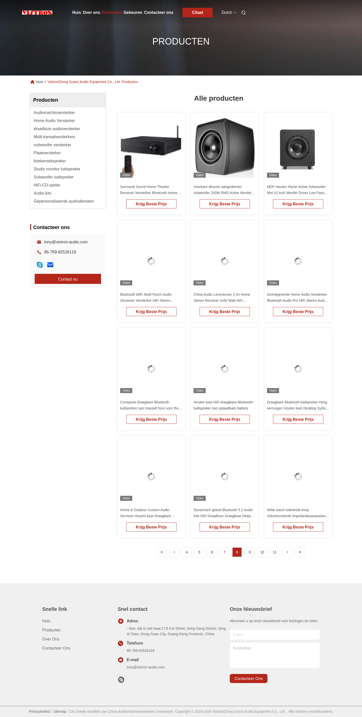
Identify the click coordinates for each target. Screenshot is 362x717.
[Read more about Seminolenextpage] (161, 552)
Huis (76, 12)
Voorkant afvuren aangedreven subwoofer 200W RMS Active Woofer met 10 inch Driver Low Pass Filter (222, 193)
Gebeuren (133, 12)
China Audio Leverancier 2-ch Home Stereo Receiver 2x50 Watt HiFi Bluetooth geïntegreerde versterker (222, 300)
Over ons (91, 12)
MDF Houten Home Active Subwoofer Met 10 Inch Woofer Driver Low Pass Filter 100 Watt (296, 193)
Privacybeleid (39, 711)
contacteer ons (249, 678)
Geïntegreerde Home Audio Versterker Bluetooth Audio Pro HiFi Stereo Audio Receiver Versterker (297, 300)
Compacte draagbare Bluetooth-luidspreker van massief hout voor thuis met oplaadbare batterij (150, 408)
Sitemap (60, 711)
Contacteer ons (158, 12)
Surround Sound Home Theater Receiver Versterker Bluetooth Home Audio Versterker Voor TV (148, 193)
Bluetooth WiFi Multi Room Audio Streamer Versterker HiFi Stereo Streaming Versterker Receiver (146, 300)
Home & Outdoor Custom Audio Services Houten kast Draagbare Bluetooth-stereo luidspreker (145, 516)
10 (262, 552)
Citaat (197, 12)
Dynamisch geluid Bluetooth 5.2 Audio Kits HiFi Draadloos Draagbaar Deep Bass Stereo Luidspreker (223, 516)
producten (51, 630)
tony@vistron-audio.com (66, 242)
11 (275, 552)
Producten (112, 12)
